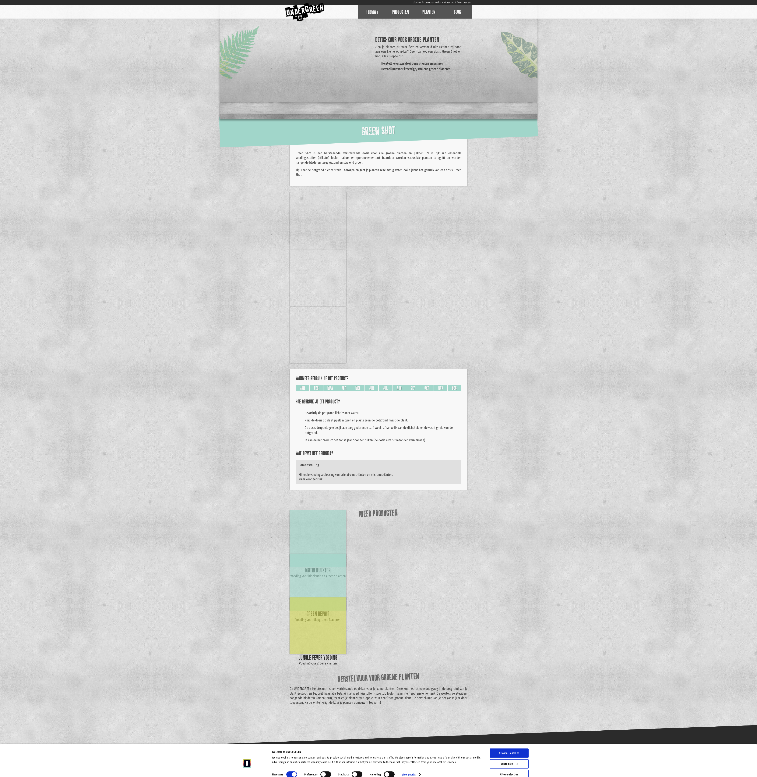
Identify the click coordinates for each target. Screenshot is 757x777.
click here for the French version (427, 2)
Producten (400, 12)
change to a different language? (457, 2)
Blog (457, 12)
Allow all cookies (509, 735)
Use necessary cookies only (509, 767)
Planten (428, 12)
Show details (409, 757)
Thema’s (372, 12)
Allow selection (509, 757)
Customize (509, 746)
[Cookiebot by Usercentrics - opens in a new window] (247, 769)
